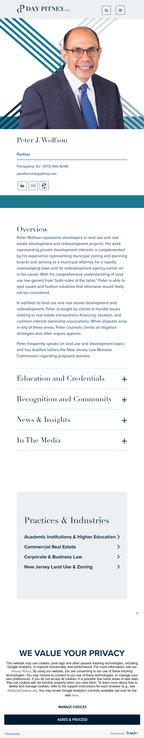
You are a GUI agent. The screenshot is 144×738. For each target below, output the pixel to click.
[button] (137, 614)
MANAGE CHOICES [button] (72, 707)
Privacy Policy (21, 671)
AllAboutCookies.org (22, 690)
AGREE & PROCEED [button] (72, 719)
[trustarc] (132, 733)
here (75, 695)
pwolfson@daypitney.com (37, 173)
